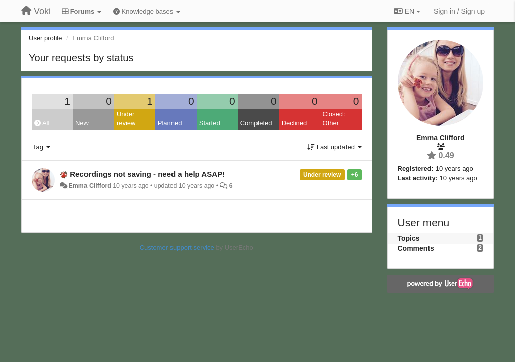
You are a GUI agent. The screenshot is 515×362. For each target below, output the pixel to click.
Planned (170, 123)
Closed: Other (334, 118)
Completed (256, 123)
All (41, 123)
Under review (126, 118)
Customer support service (177, 247)
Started (209, 123)
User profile (45, 38)
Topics (409, 238)
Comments (416, 248)
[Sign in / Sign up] (459, 11)
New (82, 123)
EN (407, 11)
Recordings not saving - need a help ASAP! (147, 174)
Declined (294, 123)
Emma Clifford (89, 185)
